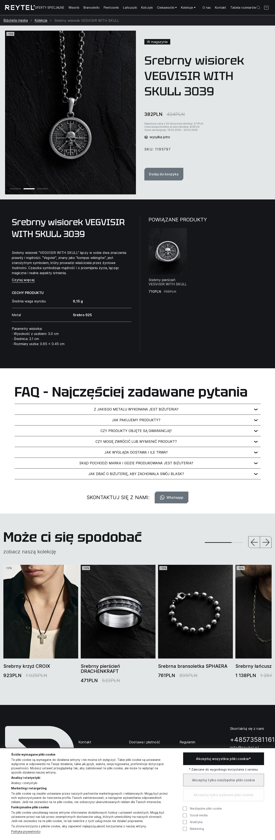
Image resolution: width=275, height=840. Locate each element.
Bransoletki (91, 7)
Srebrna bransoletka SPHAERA (192, 666)
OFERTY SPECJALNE (49, 7)
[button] (254, 542)
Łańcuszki (130, 7)
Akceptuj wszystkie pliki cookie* (223, 759)
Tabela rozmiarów (243, 7)
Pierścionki (111, 7)
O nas (207, 7)
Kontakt (220, 7)
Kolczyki (147, 7)
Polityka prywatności (25, 831)
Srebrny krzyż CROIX (26, 666)
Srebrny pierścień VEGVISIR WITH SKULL (168, 282)
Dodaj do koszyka (164, 174)
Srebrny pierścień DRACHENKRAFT (100, 669)
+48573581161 (252, 739)
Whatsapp (172, 497)
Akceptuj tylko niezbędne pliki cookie (223, 780)
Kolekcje (188, 7)
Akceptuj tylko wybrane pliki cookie (223, 795)
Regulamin (187, 742)
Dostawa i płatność (144, 742)
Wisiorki (73, 7)
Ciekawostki (167, 7)
